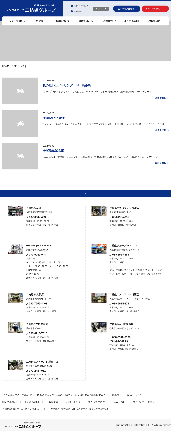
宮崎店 (56, 419)
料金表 (39, 21)
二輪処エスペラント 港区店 (124, 304)
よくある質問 (131, 21)
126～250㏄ (43, 405)
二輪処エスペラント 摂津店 (124, 218)
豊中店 (84, 419)
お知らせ (76, 11)
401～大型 (72, 405)
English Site (101, 8)
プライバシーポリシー (145, 412)
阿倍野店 (18, 419)
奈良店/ (93, 419)
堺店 (27, 419)
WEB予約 (153, 8)
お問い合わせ (126, 8)
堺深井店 (102, 419)
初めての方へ (85, 21)
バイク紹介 (8, 405)
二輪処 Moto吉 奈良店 (121, 334)
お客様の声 (154, 21)
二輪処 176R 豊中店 (37, 334)
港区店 (75, 419)
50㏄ (18, 405)
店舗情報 (7, 419)
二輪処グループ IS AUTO (123, 255)
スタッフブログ (79, 6)
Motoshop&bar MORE (38, 255)
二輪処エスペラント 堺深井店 (42, 371)
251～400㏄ (58, 405)
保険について (62, 21)
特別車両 (84, 405)
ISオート (45, 419)
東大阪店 (65, 419)
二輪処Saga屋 (34, 218)
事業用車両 (97, 405)
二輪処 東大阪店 (35, 304)
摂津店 (35, 419)
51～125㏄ (29, 405)
